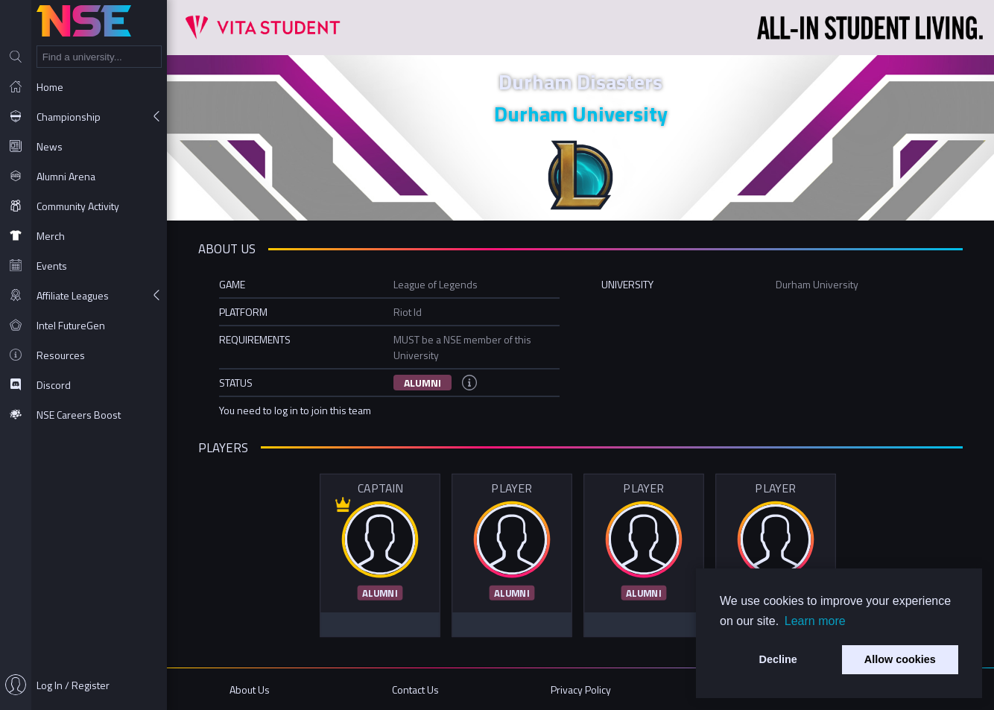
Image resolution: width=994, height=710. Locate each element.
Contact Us (415, 689)
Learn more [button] (815, 621)
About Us (249, 689)
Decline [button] (778, 659)
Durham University (581, 114)
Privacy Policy (581, 689)
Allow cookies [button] (900, 659)
